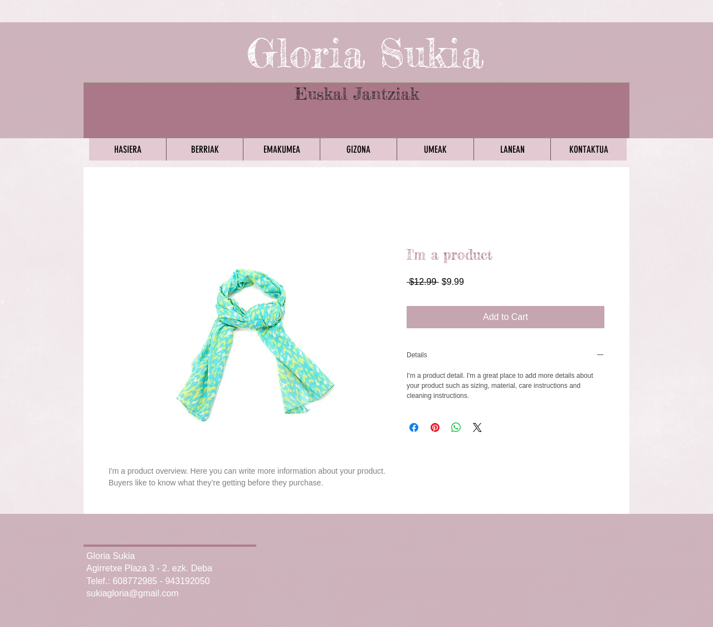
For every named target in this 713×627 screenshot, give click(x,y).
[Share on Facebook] (414, 427)
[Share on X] (477, 427)
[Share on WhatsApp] (456, 427)
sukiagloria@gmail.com (132, 593)
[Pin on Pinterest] (435, 427)
